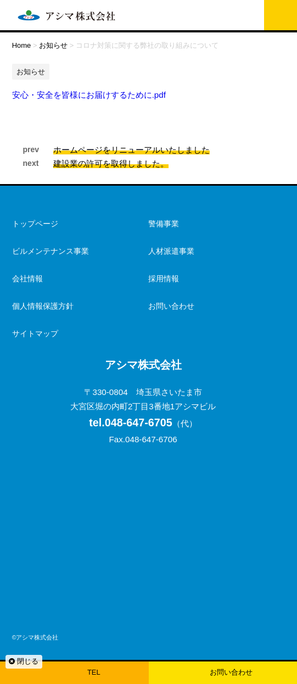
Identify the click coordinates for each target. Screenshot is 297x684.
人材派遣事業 (171, 251)
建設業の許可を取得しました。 (111, 163)
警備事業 (163, 223)
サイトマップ (35, 333)
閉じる (23, 661)
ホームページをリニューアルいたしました (131, 149)
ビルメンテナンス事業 (50, 251)
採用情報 (163, 278)
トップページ (35, 223)
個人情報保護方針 (43, 306)
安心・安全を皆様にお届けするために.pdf (89, 94)
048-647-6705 (130, 422)
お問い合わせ (231, 672)
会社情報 (27, 278)
